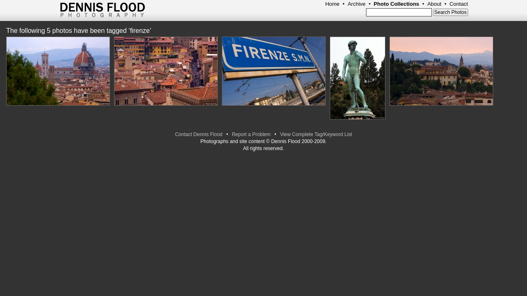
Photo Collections (397, 4)
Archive (356, 4)
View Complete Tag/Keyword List (316, 134)
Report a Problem (251, 134)
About (434, 4)
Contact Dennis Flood (198, 134)
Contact (459, 4)
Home (332, 4)
